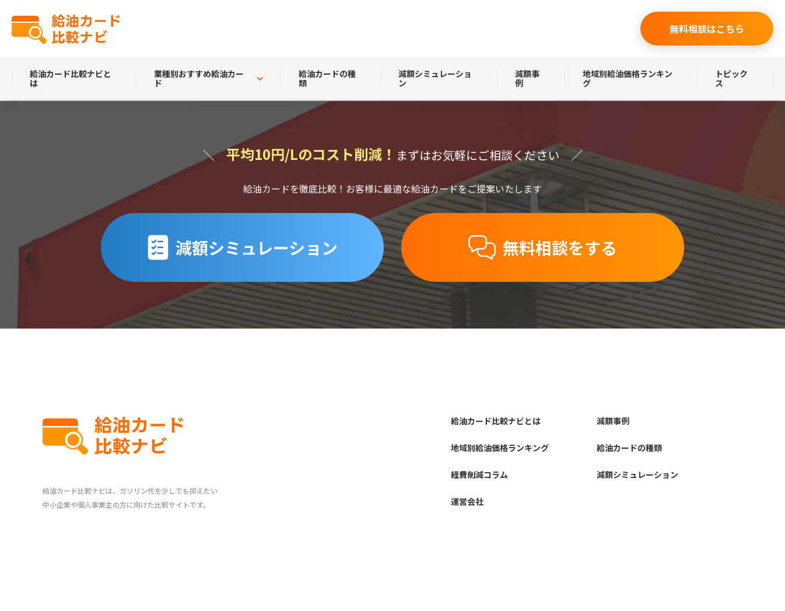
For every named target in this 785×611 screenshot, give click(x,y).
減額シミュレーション (435, 78)
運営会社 (467, 501)
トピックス (731, 78)
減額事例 (527, 78)
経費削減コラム (479, 474)
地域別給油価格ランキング (627, 78)
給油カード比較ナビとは (70, 78)
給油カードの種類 (327, 78)
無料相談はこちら (707, 29)
